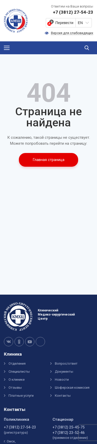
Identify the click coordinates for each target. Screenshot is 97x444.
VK (8, 341)
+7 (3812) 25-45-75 (69, 427)
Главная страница (48, 159)
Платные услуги (21, 395)
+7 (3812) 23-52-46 (69, 433)
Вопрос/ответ (66, 363)
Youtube (29, 341)
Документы (64, 371)
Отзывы (15, 387)
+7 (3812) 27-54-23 (20, 427)
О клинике (17, 379)
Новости (62, 379)
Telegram (40, 341)
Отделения (17, 363)
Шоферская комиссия (72, 387)
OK (19, 341)
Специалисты (19, 371)
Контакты (63, 395)
